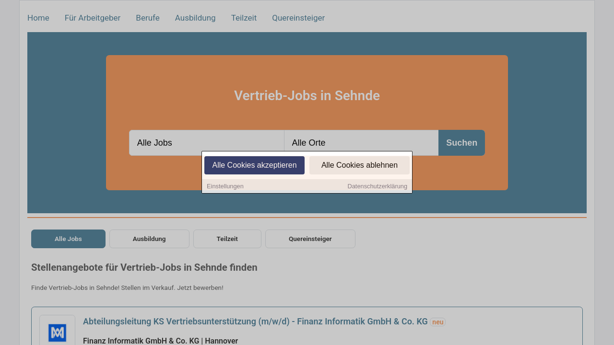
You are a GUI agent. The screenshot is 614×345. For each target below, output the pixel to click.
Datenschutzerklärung (377, 187)
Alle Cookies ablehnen (359, 166)
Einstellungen (225, 187)
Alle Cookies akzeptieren (254, 166)
